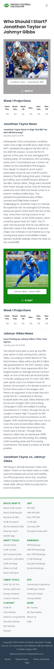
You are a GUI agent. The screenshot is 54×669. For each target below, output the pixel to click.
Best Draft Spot (11, 572)
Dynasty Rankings (36, 563)
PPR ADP (31, 508)
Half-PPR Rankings (36, 549)
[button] (47, 5)
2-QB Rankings (34, 559)
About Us (31, 616)
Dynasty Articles (11, 621)
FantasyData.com (35, 653)
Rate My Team (10, 531)
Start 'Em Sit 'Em (11, 584)
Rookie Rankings (35, 568)
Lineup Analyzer (11, 593)
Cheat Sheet (9, 545)
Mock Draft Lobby (12, 508)
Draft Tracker (9, 549)
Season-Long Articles (14, 616)
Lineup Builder (34, 598)
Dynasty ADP (33, 526)
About (7, 659)
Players (7, 630)
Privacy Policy (22, 659)
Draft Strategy (10, 563)
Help (29, 621)
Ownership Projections (38, 584)
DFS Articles (9, 626)
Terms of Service (41, 659)
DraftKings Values (36, 589)
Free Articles (9, 612)
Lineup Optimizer (12, 589)
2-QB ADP (32, 521)
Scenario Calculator (13, 559)
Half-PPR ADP (33, 512)
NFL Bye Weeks (34, 612)
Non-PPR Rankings (36, 554)
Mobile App (9, 535)
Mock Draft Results (12, 512)
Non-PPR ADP (33, 517)
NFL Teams (32, 607)
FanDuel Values (35, 593)
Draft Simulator (11, 521)
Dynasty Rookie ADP (37, 531)
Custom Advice (11, 598)
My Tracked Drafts (12, 554)
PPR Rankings (33, 545)
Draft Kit (7, 607)
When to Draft (10, 568)
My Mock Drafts (11, 517)
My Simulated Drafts (13, 526)
